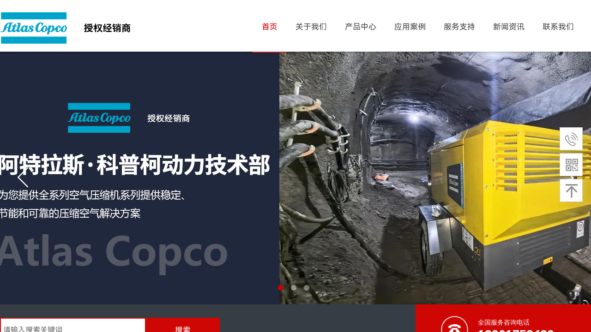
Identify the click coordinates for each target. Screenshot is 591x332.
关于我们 (311, 26)
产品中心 (360, 26)
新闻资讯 (509, 26)
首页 (269, 26)
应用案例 (410, 26)
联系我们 (558, 26)
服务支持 (459, 26)
